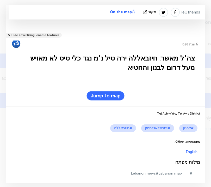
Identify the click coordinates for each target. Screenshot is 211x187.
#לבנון (188, 128)
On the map (122, 12)
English (191, 152)
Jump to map (106, 96)
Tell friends (190, 12)
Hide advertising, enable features (35, 35)
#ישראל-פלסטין (157, 128)
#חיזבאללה (123, 128)
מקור (150, 12)
